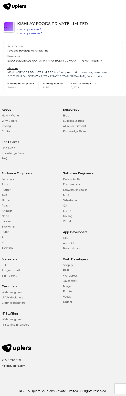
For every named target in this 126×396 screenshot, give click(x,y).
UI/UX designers (12, 297)
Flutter (6, 200)
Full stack (8, 179)
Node (5, 216)
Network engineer (75, 189)
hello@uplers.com (14, 365)
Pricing (6, 126)
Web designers (12, 292)
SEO (4, 265)
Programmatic (11, 270)
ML (4, 242)
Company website (29, 29)
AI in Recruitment (74, 126)
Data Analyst (71, 184)
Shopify (68, 265)
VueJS (67, 296)
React (6, 205)
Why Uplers (9, 120)
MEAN (67, 195)
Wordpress (70, 275)
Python (6, 189)
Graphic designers (13, 302)
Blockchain (9, 226)
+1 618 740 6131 (11, 360)
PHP (66, 270)
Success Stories (73, 120)
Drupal (67, 302)
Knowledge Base (74, 131)
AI (3, 237)
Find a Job (8, 148)
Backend (7, 247)
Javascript (70, 280)
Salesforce (70, 200)
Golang (68, 216)
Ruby (5, 231)
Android (68, 243)
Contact (7, 131)
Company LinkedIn (30, 33)
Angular (7, 210)
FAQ (4, 158)
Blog (66, 115)
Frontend (69, 291)
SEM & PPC (9, 275)
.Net (4, 195)
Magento (69, 286)
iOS (65, 238)
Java (5, 184)
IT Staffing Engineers (15, 324)
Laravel (6, 221)
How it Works (11, 115)
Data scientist (72, 179)
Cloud (67, 221)
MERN (67, 210)
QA (65, 205)
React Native (71, 248)
